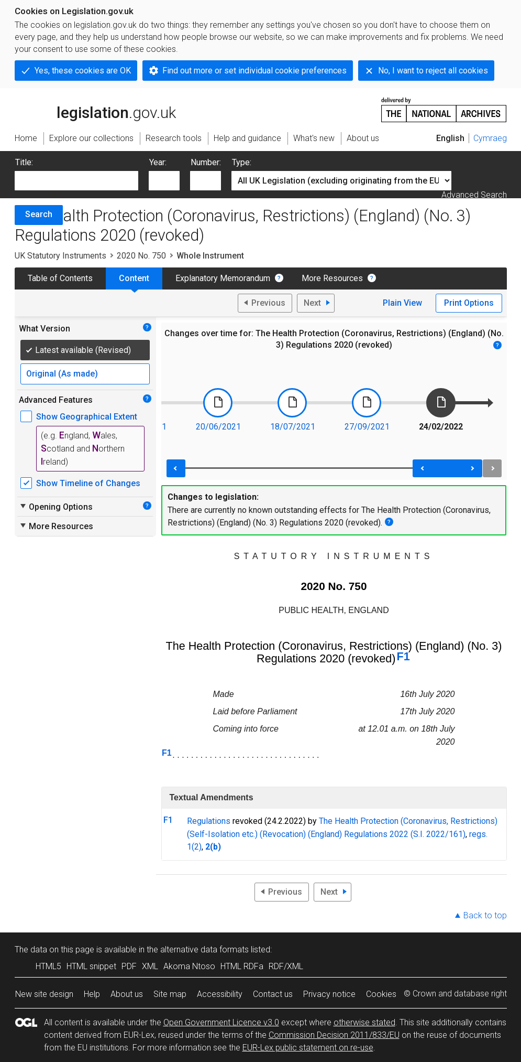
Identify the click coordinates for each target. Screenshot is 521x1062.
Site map (169, 994)
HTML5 (48, 966)
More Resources (332, 278)
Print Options (469, 303)
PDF (129, 966)
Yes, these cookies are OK (83, 71)
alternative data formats (204, 949)
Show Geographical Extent (86, 417)
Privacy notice (329, 994)
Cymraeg (490, 138)
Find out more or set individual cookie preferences (254, 71)
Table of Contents (60, 278)
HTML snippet (91, 966)
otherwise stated (364, 1022)
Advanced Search (474, 195)
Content (134, 278)
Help (92, 994)
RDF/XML (286, 966)
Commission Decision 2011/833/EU (334, 1035)
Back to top (485, 915)
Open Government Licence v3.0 (221, 1022)
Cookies (381, 994)
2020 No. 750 (141, 256)
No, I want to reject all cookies (433, 71)
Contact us (273, 994)
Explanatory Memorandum (222, 278)
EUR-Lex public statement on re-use (307, 1048)
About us (126, 994)
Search (38, 214)
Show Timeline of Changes (88, 483)
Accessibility (219, 994)
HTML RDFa (241, 966)
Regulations (208, 821)
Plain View (402, 303)
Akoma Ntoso (189, 966)
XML (150, 966)
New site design (44, 994)
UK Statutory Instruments (60, 256)
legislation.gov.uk (95, 109)
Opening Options (56, 506)
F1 (403, 656)
